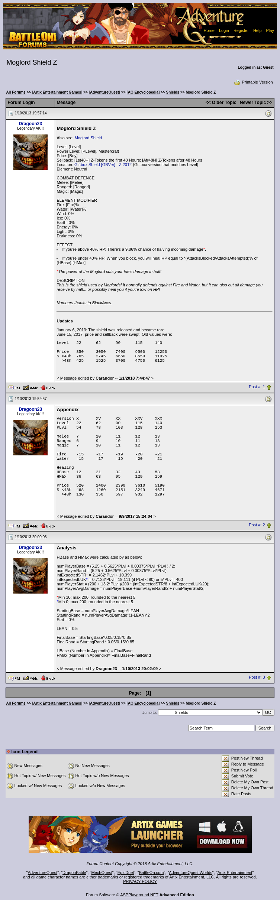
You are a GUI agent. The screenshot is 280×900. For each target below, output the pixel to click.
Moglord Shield (88, 138)
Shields (173, 92)
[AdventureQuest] (104, 92)
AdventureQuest (43, 872)
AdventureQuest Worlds (190, 872)
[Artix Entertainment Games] (57, 92)
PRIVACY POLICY (140, 881)
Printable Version (253, 82)
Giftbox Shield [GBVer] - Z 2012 (103, 164)
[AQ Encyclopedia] (143, 92)
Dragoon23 (30, 123)
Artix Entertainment (235, 872)
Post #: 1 (257, 387)
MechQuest (101, 872)
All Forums (15, 92)
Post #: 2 (257, 525)
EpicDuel (126, 872)
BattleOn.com (151, 872)
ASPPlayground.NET (139, 895)
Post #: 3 (257, 677)
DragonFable (74, 872)
